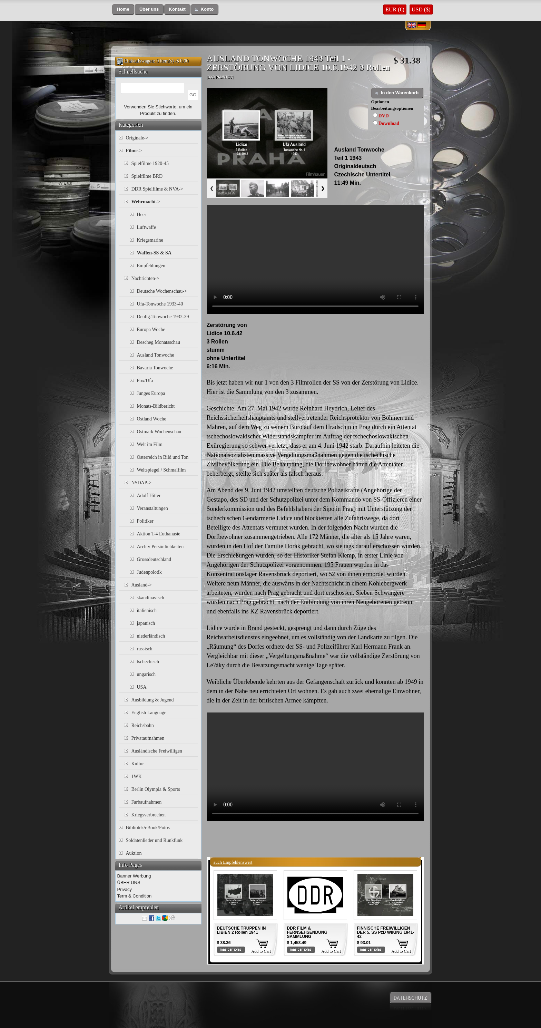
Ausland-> (141, 585)
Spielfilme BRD (147, 176)
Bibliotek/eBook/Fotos (148, 827)
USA (142, 687)
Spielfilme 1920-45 (150, 163)
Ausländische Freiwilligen (156, 751)
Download (389, 123)
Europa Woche (151, 329)
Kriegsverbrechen (148, 814)
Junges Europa (151, 393)
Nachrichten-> (145, 278)
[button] (123, 9)
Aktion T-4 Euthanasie (158, 533)
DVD (383, 115)
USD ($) (421, 9)
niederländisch (151, 636)
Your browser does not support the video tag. (315, 259)
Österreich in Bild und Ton (163, 457)
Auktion (134, 853)
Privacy (124, 889)
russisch (145, 648)
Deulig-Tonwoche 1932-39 (163, 316)
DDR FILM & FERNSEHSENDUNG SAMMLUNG (307, 932)
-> (134, 150)
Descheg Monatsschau (158, 342)
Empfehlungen (151, 265)
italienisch (147, 610)
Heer (141, 214)
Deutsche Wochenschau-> (162, 291)
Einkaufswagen (139, 61)
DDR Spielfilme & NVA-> (157, 189)
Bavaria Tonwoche (155, 367)
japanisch (146, 623)
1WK (136, 776)
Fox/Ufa (145, 380)
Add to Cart (261, 951)
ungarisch (146, 674)
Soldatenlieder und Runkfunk (154, 840)
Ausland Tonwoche (155, 355)
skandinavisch (150, 597)
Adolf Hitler (149, 495)
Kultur (137, 763)
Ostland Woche (151, 418)
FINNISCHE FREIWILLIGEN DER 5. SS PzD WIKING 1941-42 (385, 932)
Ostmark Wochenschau (159, 431)
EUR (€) (394, 9)
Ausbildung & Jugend (152, 699)
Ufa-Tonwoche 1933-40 (160, 304)
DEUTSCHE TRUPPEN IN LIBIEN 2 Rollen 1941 (241, 930)
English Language (148, 712)
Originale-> (137, 137)
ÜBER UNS (128, 882)
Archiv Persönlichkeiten (160, 546)
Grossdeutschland (154, 559)
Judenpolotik (149, 572)
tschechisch (148, 661)
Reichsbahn (142, 725)
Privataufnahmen (148, 738)
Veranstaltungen (152, 508)
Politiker (145, 521)
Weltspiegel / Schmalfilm (161, 470)
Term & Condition (134, 896)
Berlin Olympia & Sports (155, 789)
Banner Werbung (134, 876)
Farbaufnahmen (146, 802)
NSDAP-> (141, 482)
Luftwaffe (146, 227)
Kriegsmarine (150, 240)
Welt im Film (150, 444)
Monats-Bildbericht (156, 406)
